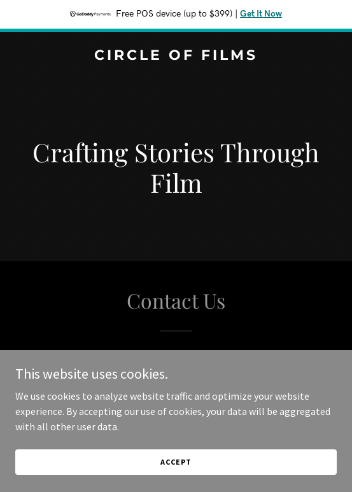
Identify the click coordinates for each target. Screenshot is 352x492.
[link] (176, 56)
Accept (175, 462)
